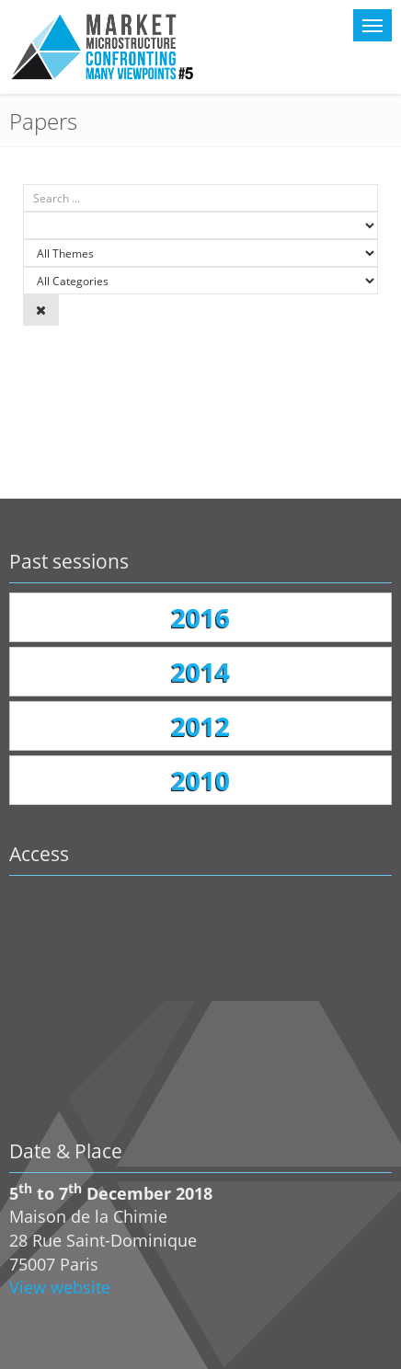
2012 (200, 725)
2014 (200, 671)
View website (59, 1287)
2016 (200, 617)
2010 (200, 780)
